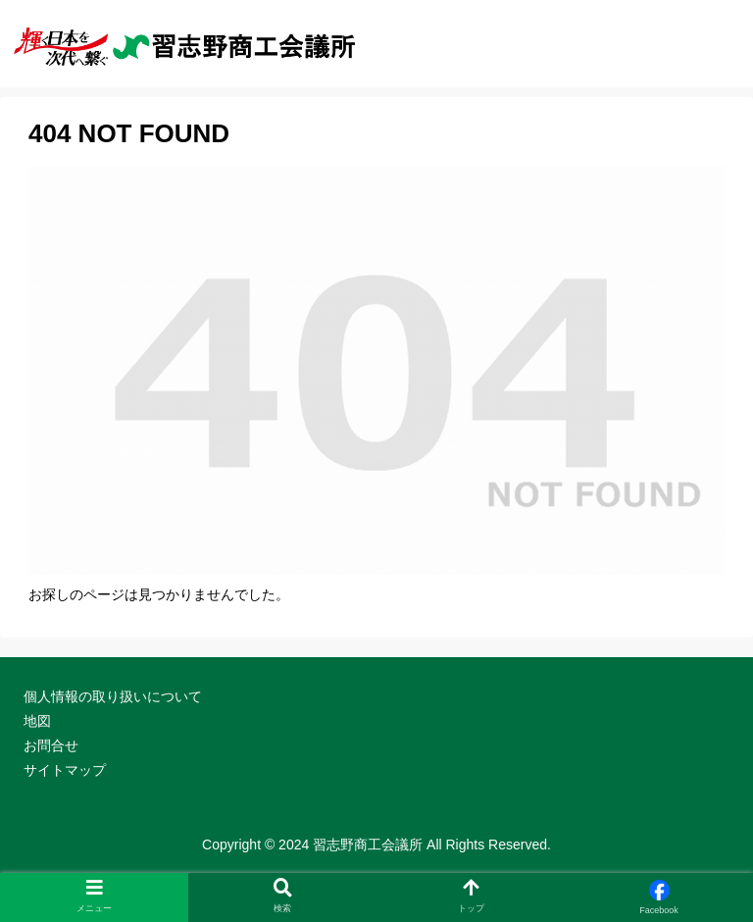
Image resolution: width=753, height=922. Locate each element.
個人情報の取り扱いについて (113, 696)
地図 (37, 721)
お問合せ (51, 745)
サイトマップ (65, 770)
